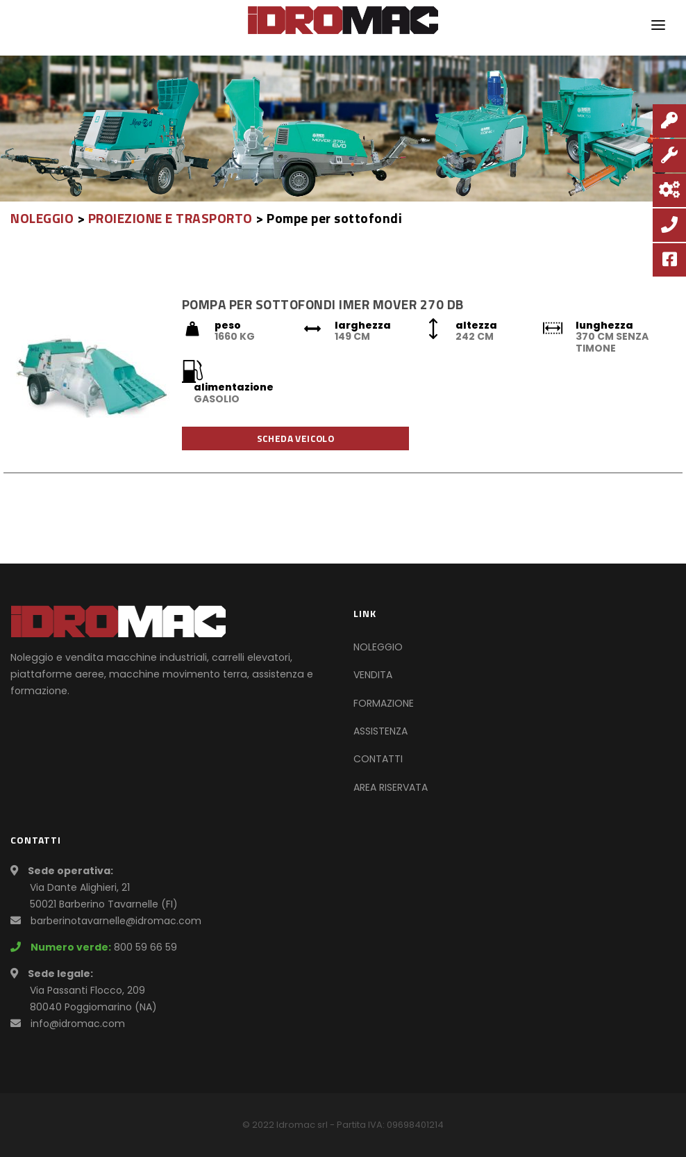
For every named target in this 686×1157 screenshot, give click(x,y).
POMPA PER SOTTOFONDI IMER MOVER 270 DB (323, 304)
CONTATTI (378, 759)
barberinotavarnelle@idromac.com (116, 921)
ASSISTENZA (380, 731)
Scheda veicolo (296, 438)
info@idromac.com (78, 1024)
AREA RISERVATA (390, 787)
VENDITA (372, 675)
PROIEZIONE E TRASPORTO (170, 218)
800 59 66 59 (145, 947)
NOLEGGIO (42, 218)
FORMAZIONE (383, 703)
